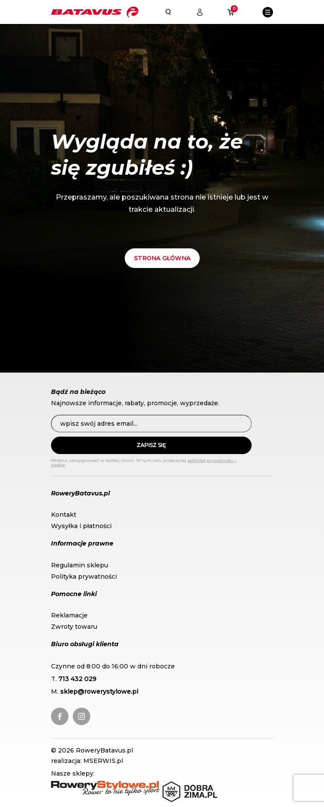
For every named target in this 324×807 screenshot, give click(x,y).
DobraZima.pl (183, 785)
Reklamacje (69, 615)
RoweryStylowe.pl (79, 785)
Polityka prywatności (84, 576)
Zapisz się (151, 445)
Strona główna (162, 257)
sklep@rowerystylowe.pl (99, 691)
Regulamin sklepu (79, 565)
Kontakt (63, 515)
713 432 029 (77, 679)
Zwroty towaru (74, 627)
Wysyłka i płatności (81, 526)
